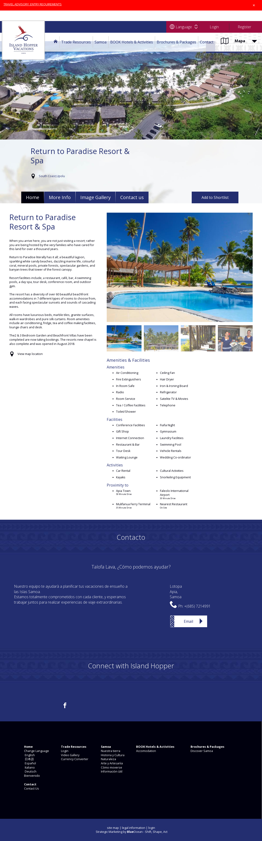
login (151, 828)
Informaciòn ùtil (111, 771)
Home (32, 197)
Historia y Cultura (112, 755)
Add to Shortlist (215, 197)
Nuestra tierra (110, 751)
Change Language (36, 751)
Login (64, 751)
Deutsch (29, 771)
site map (113, 828)
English (29, 755)
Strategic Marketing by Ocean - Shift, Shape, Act (131, 832)
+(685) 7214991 (197, 606)
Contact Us (31, 789)
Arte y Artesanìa (111, 763)
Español (29, 763)
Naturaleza (108, 759)
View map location (30, 354)
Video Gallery (69, 755)
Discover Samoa (201, 751)
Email (188, 621)
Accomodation (145, 751)
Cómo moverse (111, 767)
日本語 (28, 759)
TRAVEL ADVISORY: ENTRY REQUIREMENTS (33, 4)
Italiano (29, 767)
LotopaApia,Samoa (176, 591)
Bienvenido (31, 776)
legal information (133, 828)
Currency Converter (74, 759)
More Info (60, 197)
